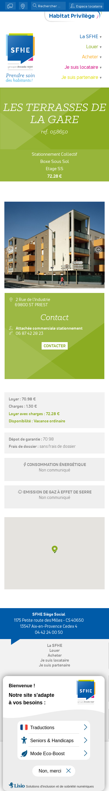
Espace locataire (89, 6)
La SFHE (89, 36)
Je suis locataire (81, 67)
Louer (92, 46)
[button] (35, 6)
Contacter (55, 346)
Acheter (90, 57)
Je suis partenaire (79, 77)
